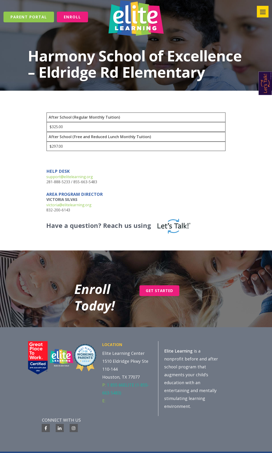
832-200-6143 (58, 210)
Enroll (72, 17)
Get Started (159, 290)
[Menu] (263, 11)
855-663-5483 (85, 181)
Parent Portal (28, 17)
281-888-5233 (58, 181)
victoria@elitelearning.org (69, 204)
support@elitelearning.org (69, 176)
